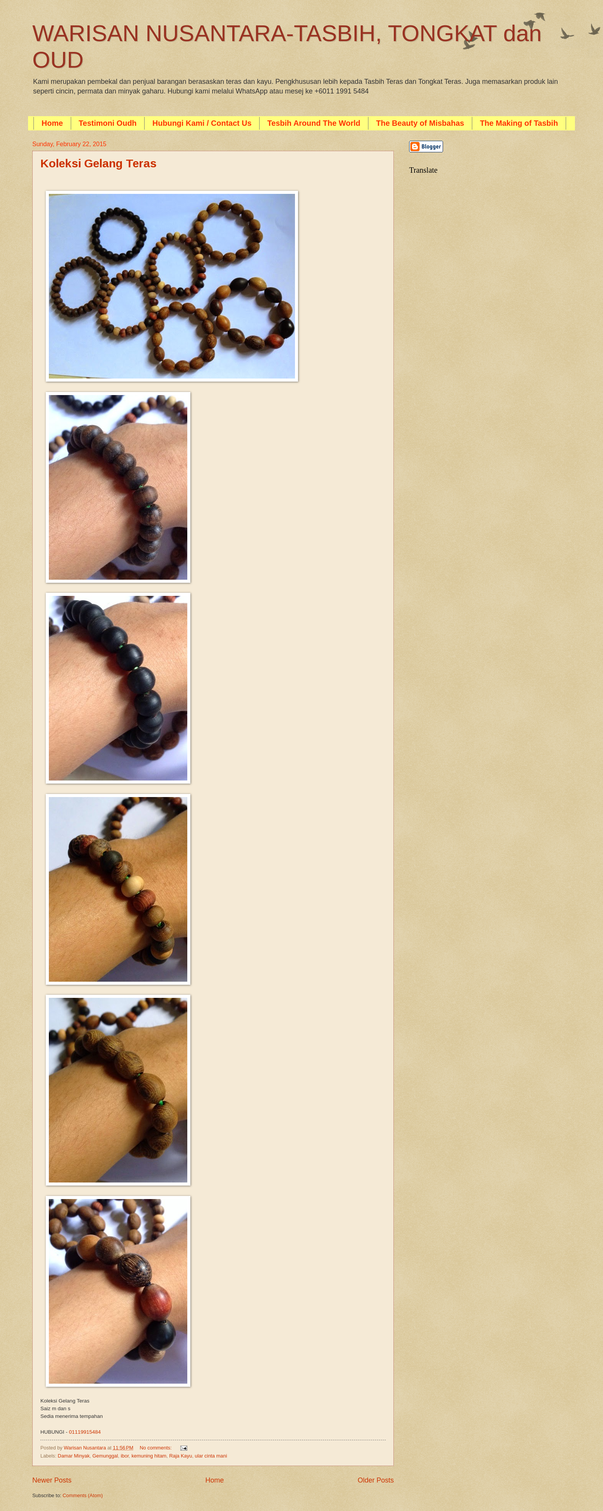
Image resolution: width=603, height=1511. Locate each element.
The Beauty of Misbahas (420, 123)
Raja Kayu (180, 1456)
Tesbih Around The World (313, 123)
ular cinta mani (211, 1456)
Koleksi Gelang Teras (98, 163)
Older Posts (376, 1480)
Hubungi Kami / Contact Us (202, 123)
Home (52, 123)
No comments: (156, 1448)
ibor (125, 1456)
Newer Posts (52, 1480)
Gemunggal (105, 1456)
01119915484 (85, 1432)
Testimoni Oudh (108, 123)
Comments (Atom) (83, 1495)
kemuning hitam (149, 1456)
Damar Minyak (74, 1456)
